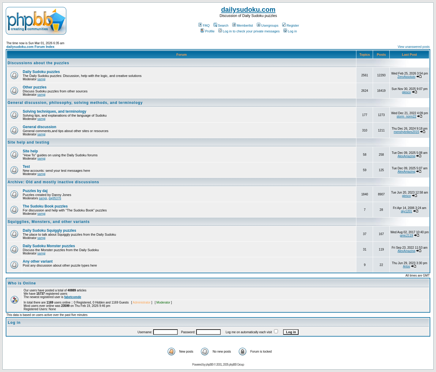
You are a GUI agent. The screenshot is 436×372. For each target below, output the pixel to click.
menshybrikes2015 (406, 132)
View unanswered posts (414, 46)
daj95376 (55, 198)
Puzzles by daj (35, 191)
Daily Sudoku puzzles (41, 72)
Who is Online (22, 283)
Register (290, 25)
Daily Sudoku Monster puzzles (49, 246)
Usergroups (268, 25)
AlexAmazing (406, 156)
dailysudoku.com (248, 9)
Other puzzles (35, 87)
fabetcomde (72, 297)
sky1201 (406, 211)
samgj (41, 79)
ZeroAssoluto (406, 76)
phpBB (209, 364)
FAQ (204, 25)
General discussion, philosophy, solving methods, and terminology (75, 103)
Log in (290, 31)
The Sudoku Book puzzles (45, 206)
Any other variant (38, 261)
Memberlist (242, 25)
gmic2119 (406, 235)
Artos (406, 266)
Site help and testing (28, 142)
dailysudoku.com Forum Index (30, 46)
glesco (406, 92)
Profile (207, 31)
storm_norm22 (406, 116)
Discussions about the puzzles (38, 63)
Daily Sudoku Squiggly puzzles (49, 230)
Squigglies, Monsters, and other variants (49, 222)
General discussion (39, 127)
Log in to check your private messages (249, 31)
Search (221, 25)
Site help (30, 151)
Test (26, 166)
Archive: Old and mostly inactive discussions (53, 182)
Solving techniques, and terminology (54, 111)
